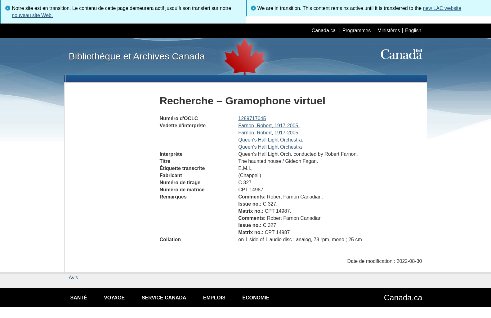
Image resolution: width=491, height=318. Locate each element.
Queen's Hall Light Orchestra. (270, 139)
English (413, 30)
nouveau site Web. (32, 15)
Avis (73, 277)
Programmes (356, 30)
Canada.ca (324, 30)
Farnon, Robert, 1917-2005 (268, 132)
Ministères (388, 30)
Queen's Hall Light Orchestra (270, 147)
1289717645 (252, 118)
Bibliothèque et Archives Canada (137, 56)
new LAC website (442, 8)
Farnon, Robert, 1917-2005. (268, 125)
